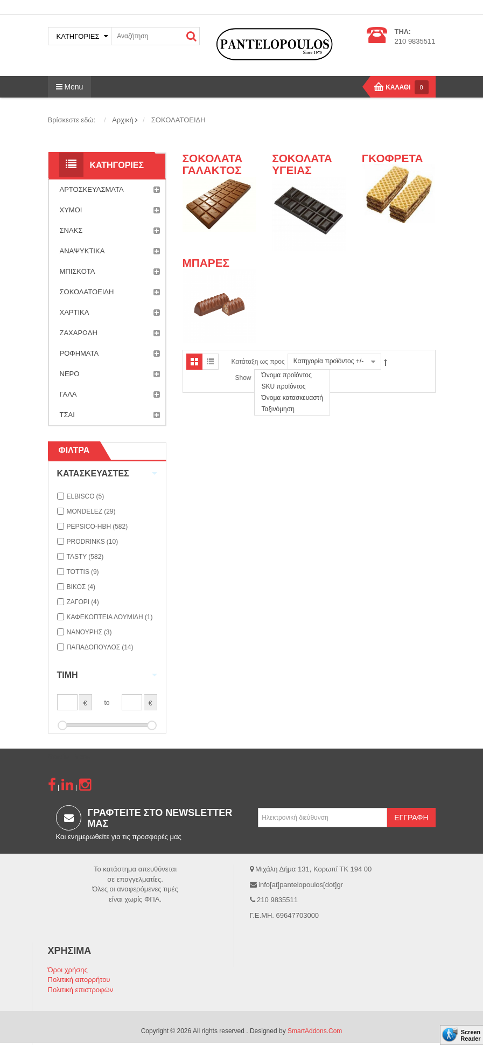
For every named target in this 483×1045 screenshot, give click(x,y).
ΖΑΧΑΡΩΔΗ (110, 333)
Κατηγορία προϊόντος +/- (328, 361)
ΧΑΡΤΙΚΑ (110, 312)
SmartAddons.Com (315, 1031)
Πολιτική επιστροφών (81, 990)
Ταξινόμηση (277, 409)
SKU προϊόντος (283, 386)
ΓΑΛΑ (110, 394)
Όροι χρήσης (68, 970)
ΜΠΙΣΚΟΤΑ (110, 271)
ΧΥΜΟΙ (110, 210)
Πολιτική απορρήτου (79, 979)
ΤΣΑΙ (110, 415)
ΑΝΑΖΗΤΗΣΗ (191, 36)
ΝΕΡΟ (110, 374)
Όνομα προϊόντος (286, 375)
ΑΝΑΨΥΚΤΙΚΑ (110, 251)
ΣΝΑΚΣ (110, 230)
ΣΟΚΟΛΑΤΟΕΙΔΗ (110, 292)
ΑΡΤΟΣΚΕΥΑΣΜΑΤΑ (110, 189)
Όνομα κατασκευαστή (292, 398)
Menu (69, 86)
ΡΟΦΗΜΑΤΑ (110, 353)
